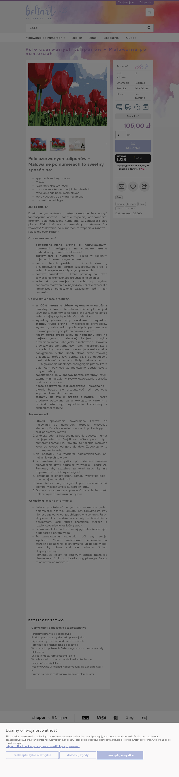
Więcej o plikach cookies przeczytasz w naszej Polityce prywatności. (43, 746)
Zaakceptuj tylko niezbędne (32, 755)
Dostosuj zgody (77, 755)
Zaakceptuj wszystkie (120, 755)
